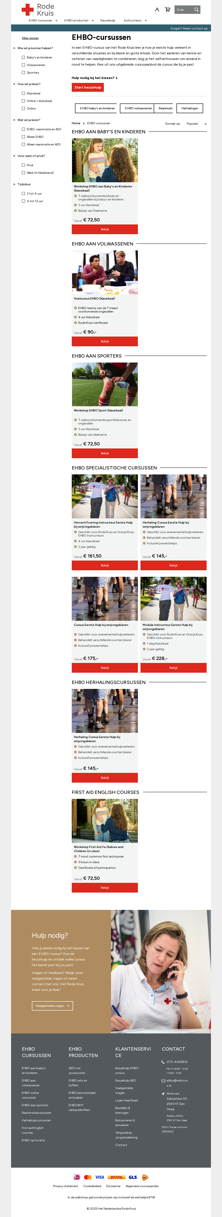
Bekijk (105, 229)
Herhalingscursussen (36, 1120)
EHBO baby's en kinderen (97, 108)
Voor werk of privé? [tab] (31, 156)
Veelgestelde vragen (50, 1006)
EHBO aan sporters (35, 1105)
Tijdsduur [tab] (24, 184)
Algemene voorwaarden (142, 1186)
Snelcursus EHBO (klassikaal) (94, 298)
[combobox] (187, 10)
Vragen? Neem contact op (189, 28)
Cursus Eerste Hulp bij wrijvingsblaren (101, 625)
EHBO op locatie (33, 1140)
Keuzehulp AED (125, 1080)
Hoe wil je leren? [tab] (29, 85)
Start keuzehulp (88, 87)
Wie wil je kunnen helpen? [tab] (35, 48)
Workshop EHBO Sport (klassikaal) (98, 410)
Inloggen (157, 10)
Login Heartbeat (126, 1100)
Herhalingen (189, 108)
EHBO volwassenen (138, 108)
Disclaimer (113, 1186)
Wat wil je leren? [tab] (29, 120)
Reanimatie (166, 108)
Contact (121, 1145)
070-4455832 (177, 1062)
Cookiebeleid (92, 1186)
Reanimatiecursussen (36, 1113)
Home (76, 123)
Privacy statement (65, 1186)
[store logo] (37, 10)
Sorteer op (172, 124)
